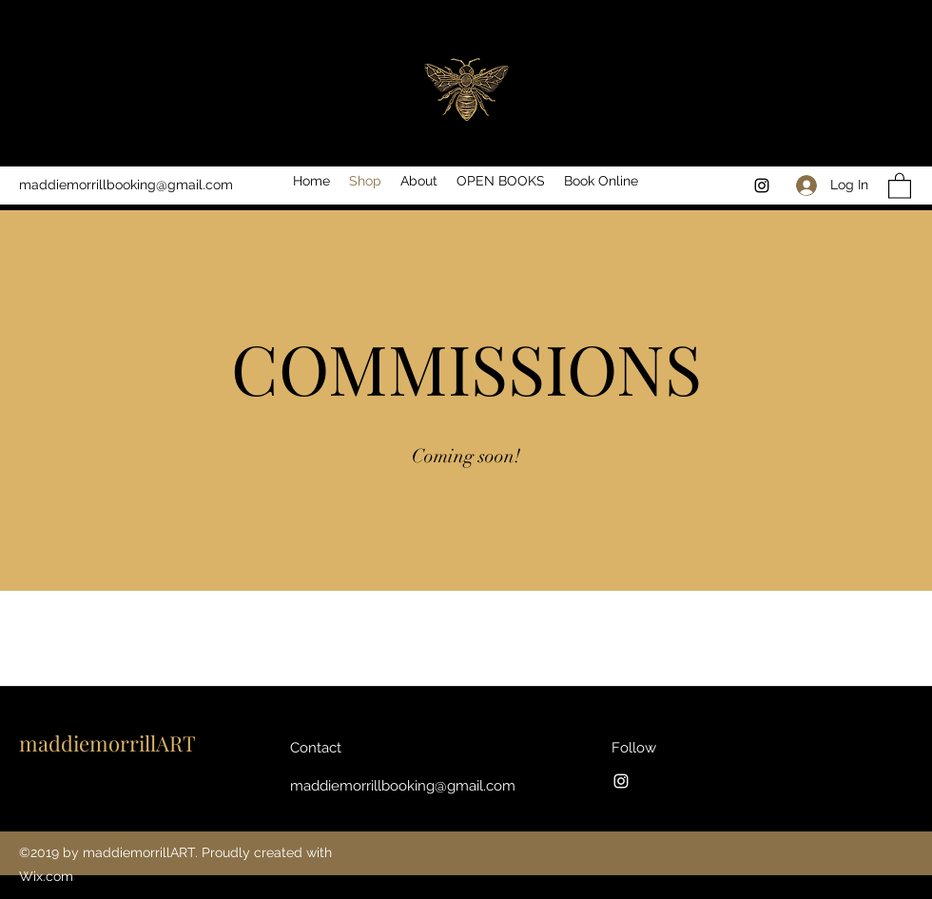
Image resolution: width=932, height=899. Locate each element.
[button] (899, 185)
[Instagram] (761, 185)
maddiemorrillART (107, 743)
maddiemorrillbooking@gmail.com (126, 184)
